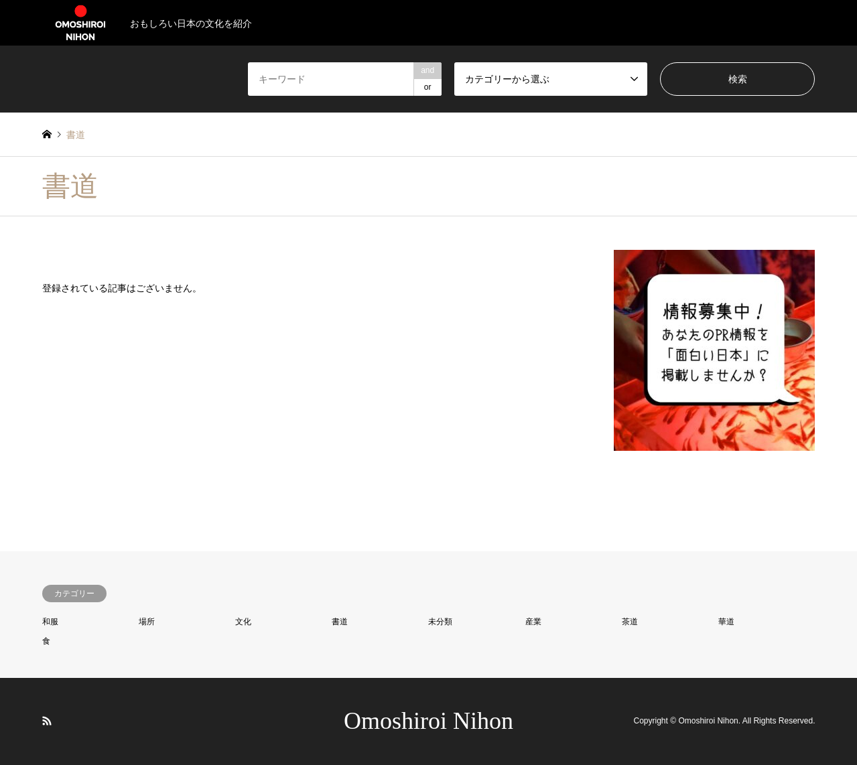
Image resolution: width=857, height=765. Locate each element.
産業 (533, 621)
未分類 (440, 621)
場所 (147, 621)
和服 (50, 621)
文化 (243, 621)
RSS (47, 720)
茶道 (630, 621)
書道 (340, 621)
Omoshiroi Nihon (428, 720)
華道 (726, 621)
